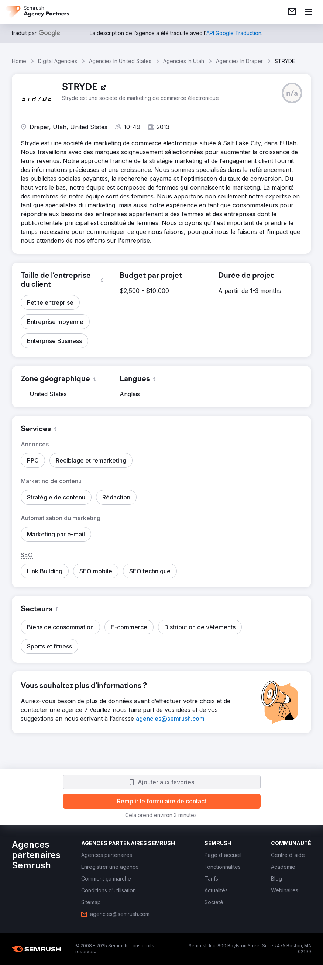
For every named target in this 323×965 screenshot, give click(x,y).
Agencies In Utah (183, 61)
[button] (292, 93)
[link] (292, 12)
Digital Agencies (57, 61)
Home (19, 61)
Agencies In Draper (239, 61)
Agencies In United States (120, 61)
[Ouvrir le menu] (308, 11)
